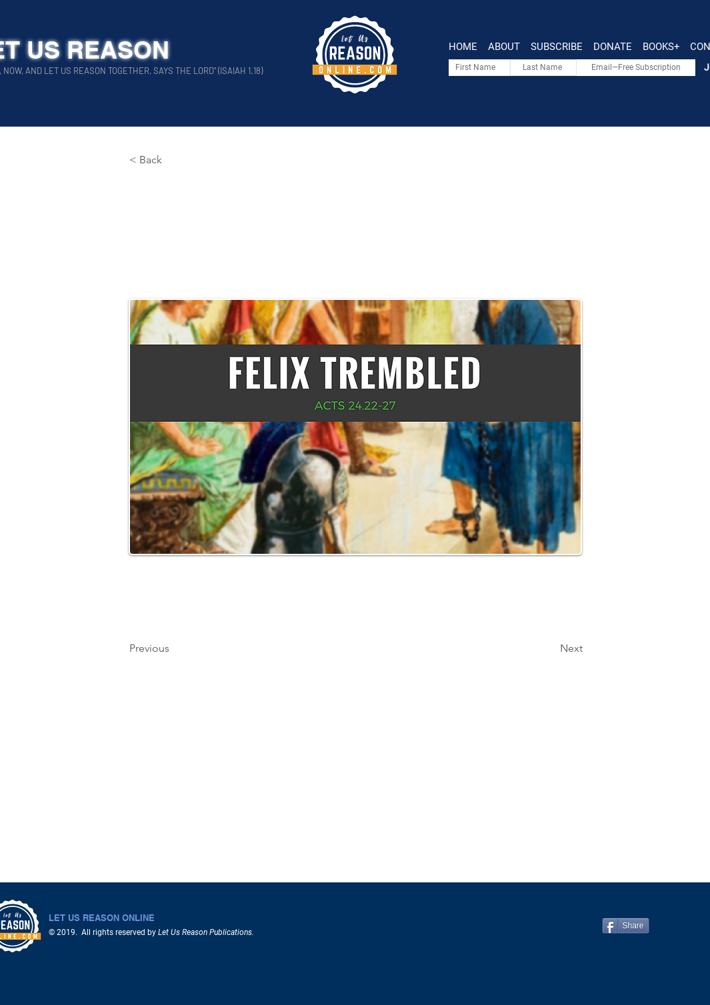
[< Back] (173, 160)
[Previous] (173, 648)
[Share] (625, 926)
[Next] (549, 648)
